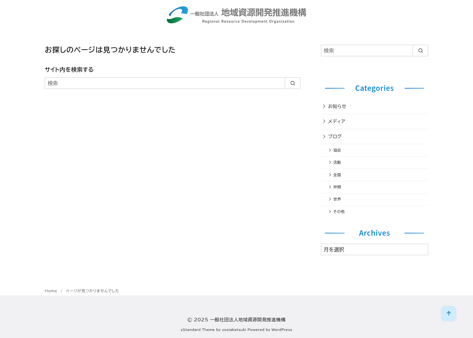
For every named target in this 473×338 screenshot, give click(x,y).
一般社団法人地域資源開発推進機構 (248, 319)
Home (52, 291)
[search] (292, 83)
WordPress (282, 329)
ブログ (335, 136)
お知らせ (337, 106)
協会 (337, 150)
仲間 (337, 187)
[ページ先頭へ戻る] (448, 313)
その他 (339, 211)
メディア (336, 121)
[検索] (172, 83)
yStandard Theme (198, 329)
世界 (337, 199)
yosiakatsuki (234, 329)
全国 (337, 175)
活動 (337, 162)
